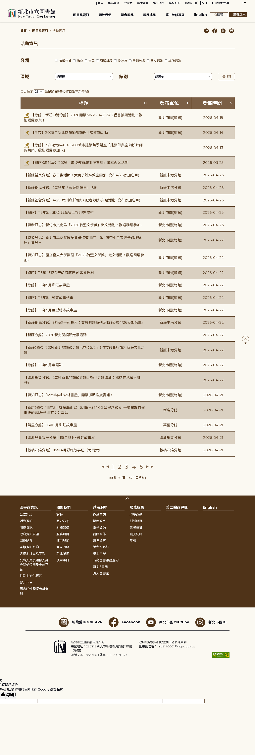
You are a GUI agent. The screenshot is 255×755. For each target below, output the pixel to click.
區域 (24, 76)
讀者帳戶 (99, 521)
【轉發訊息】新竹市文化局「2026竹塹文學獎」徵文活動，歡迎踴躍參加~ (83, 225)
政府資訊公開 (29, 534)
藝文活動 (156, 61)
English (200, 15)
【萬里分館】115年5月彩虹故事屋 (50, 425)
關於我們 (105, 15)
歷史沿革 (62, 521)
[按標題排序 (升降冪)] (145, 103)
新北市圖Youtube (167, 622)
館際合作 (99, 534)
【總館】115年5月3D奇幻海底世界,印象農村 (59, 212)
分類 (24, 60)
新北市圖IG (211, 622)
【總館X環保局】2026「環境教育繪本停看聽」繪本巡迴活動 (76, 162)
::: (2, 2)
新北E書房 (100, 567)
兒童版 (128, 3)
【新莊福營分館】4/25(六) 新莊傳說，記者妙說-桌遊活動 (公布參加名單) (82, 200)
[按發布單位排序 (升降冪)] (188, 103)
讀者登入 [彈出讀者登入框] (238, 14)
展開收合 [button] (127, 498)
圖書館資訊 (81, 15)
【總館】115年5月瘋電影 (43, 365)
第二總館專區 (175, 15)
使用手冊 (62, 560)
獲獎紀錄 (136, 534)
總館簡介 (26, 540)
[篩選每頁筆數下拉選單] (39, 91)
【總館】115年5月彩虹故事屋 (47, 285)
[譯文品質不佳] (11, 695)
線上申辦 (99, 554)
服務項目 (62, 534)
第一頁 (103, 466)
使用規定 (62, 540)
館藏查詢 (99, 514)
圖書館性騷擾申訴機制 (34, 591)
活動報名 (65, 60)
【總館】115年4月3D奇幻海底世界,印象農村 (59, 273)
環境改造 (136, 514)
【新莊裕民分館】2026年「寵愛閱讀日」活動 (60, 188)
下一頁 (147, 466)
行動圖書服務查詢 (106, 560)
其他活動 (174, 61)
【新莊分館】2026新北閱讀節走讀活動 (55, 335)
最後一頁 (152, 466)
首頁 (100, 3)
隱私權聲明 (179, 642)
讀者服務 (127, 15)
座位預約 (174, 3)
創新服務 (136, 521)
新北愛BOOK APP (81, 622)
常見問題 (158, 3)
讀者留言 (142, 3)
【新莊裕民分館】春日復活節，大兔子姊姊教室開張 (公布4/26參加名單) (81, 175)
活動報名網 (101, 547)
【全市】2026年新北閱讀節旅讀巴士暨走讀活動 (66, 132)
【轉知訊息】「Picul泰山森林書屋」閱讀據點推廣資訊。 (69, 395)
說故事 (122, 61)
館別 (123, 76)
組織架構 (62, 528)
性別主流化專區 (31, 576)
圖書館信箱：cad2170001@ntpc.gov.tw (167, 646)
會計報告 (26, 582)
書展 (91, 61)
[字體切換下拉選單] (204, 3)
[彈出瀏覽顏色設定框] (196, 3)
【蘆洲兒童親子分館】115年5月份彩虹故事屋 (59, 437)
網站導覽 (113, 3)
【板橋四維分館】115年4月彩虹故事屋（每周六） (63, 450)
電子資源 (99, 528)
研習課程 (106, 61)
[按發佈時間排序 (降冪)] (231, 103)
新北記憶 (62, 554)
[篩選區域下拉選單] (84, 76)
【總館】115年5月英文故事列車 (48, 297)
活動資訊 (26, 521)
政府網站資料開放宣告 (154, 642)
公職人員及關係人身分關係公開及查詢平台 (34, 564)
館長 (59, 514)
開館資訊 (26, 528)
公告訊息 (26, 514)
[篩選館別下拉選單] (183, 76)
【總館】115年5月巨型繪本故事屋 (50, 310)
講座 (80, 61)
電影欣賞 (138, 61)
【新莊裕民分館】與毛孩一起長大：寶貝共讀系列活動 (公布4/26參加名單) (83, 322)
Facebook (124, 622)
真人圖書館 (101, 573)
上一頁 (107, 466)
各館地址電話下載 (32, 554)
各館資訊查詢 (29, 547)
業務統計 (136, 528)
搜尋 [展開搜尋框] (219, 15)
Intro (188, 3)
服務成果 (149, 15)
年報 (133, 540)
